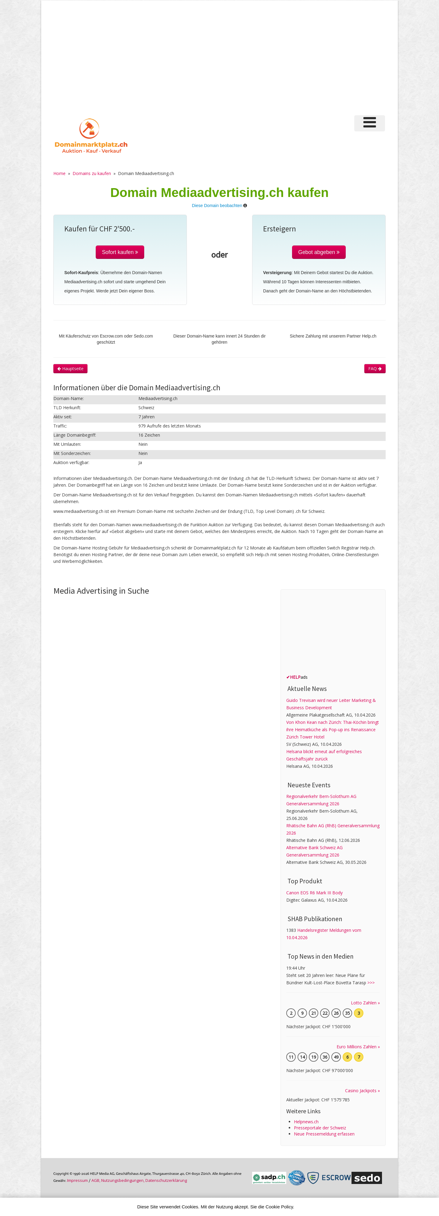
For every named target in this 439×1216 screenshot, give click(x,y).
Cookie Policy (279, 1206)
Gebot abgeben (319, 252)
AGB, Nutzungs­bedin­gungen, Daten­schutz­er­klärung (139, 1180)
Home (59, 173)
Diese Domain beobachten (217, 205)
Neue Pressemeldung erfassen (324, 1134)
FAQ (375, 368)
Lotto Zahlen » (365, 1003)
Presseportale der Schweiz (320, 1128)
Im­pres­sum (77, 1180)
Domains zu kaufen (92, 173)
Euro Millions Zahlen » (358, 1047)
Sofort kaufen (120, 252)
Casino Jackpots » (362, 1090)
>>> (371, 982)
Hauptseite (70, 368)
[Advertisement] (219, 60)
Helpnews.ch (306, 1122)
